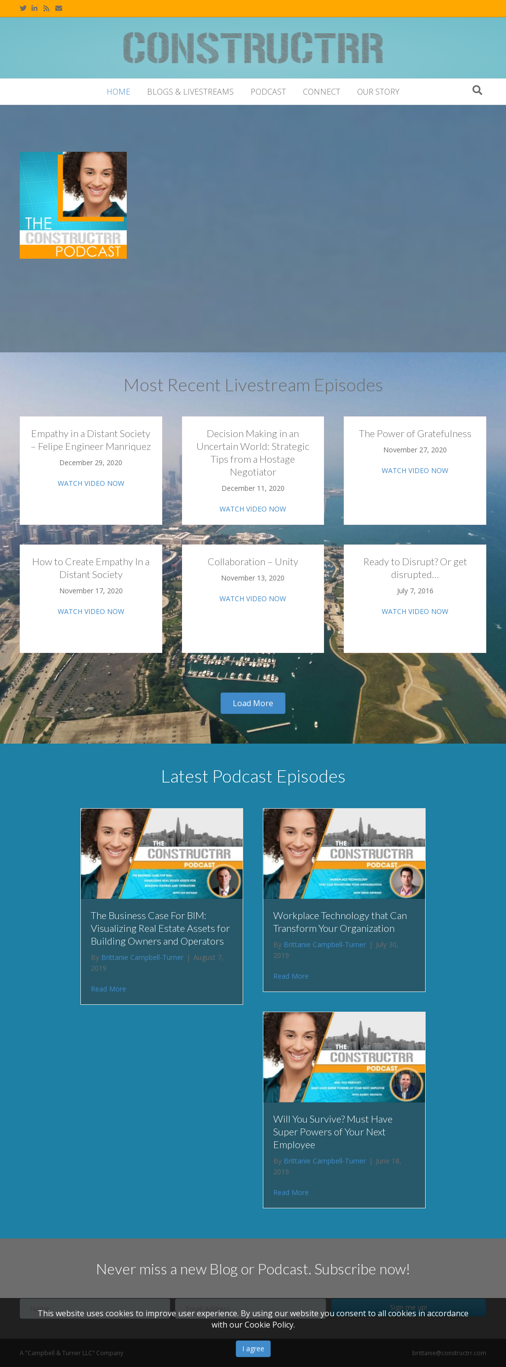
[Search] (477, 90)
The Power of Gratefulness (415, 433)
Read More (108, 988)
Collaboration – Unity (253, 561)
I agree (253, 1348)
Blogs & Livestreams (190, 91)
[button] (253, 703)
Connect (321, 91)
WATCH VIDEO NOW (91, 483)
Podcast (268, 91)
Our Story (378, 91)
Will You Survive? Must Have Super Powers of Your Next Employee (333, 1131)
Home (118, 91)
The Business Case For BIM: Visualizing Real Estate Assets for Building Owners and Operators (160, 928)
